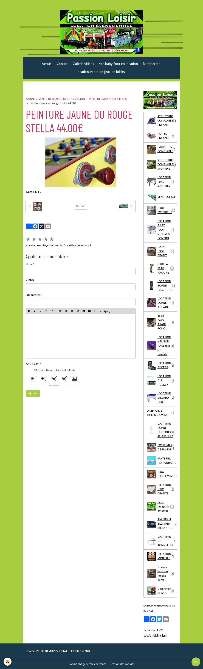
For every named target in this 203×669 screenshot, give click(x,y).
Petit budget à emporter (160, 506)
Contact (63, 64)
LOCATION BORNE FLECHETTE (161, 285)
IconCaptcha (53, 386)
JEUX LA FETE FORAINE (160, 268)
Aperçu (105, 311)
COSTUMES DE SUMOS (161, 447)
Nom (29, 264)
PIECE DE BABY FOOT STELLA (108, 99)
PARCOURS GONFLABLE (161, 149)
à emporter (151, 64)
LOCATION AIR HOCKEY (160, 380)
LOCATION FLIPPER (160, 365)
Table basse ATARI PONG (160, 322)
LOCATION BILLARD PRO (160, 398)
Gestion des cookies (122, 664)
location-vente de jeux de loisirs (101, 72)
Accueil (47, 64)
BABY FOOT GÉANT (160, 251)
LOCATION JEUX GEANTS (161, 489)
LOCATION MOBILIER (161, 556)
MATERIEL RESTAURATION (162, 460)
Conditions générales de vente (87, 664)
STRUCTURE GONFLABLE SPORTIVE (162, 164)
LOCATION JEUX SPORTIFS (161, 181)
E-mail (30, 280)
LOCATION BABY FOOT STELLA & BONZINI (161, 229)
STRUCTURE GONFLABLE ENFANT (162, 120)
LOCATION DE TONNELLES (161, 541)
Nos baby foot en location (118, 64)
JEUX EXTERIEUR (161, 210)
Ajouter (33, 393)
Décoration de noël (160, 591)
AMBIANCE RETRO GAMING (160, 413)
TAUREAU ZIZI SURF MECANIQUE (162, 523)
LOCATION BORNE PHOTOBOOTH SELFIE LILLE (162, 430)
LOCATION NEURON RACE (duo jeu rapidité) (160, 345)
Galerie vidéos (83, 64)
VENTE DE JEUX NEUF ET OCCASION (62, 99)
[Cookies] (8, 662)
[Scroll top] (195, 661)
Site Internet (34, 295)
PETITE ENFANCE (160, 135)
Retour (80, 206)
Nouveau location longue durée (160, 573)
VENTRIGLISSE (162, 196)
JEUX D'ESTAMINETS (162, 474)
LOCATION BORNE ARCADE (160, 303)
